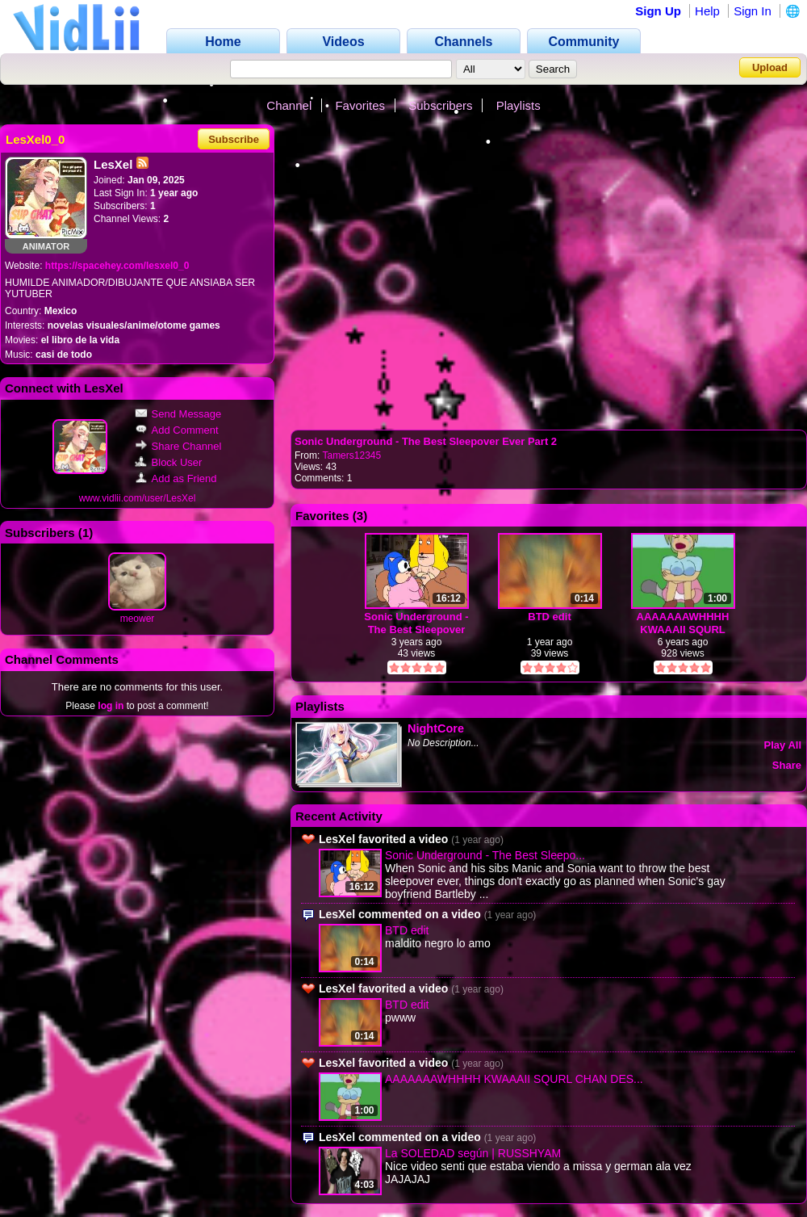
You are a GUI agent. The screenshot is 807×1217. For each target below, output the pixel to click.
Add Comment (177, 430)
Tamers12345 (351, 455)
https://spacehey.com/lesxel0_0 (117, 265)
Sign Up (658, 11)
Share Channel (178, 446)
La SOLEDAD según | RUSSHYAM (473, 1153)
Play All (782, 745)
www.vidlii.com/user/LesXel (137, 498)
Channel (289, 105)
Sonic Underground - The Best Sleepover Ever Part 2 (426, 441)
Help (707, 11)
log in (110, 705)
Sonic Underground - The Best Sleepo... (485, 855)
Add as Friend (176, 478)
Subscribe (233, 139)
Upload (770, 67)
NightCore (436, 728)
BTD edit (549, 617)
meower (137, 618)
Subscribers (440, 105)
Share (786, 765)
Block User (169, 462)
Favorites (360, 105)
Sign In (752, 11)
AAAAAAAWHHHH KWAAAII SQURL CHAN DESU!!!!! (683, 623)
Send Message (178, 414)
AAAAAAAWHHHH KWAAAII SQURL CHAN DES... (514, 1078)
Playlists (518, 105)
